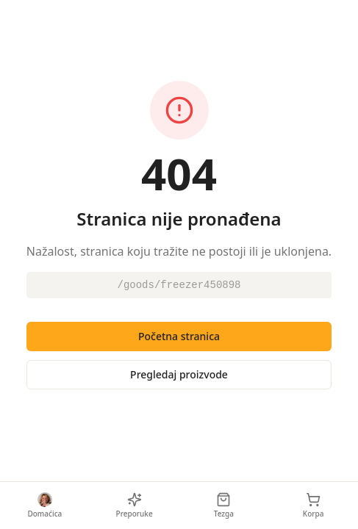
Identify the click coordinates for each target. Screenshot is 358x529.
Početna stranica (179, 336)
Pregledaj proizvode (179, 374)
